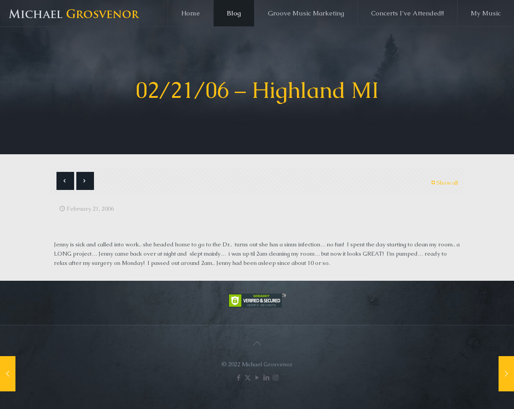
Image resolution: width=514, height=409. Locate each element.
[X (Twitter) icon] (247, 377)
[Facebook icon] (238, 377)
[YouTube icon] (257, 377)
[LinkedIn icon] (266, 377)
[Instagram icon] (275, 377)
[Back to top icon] (257, 343)
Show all (444, 182)
